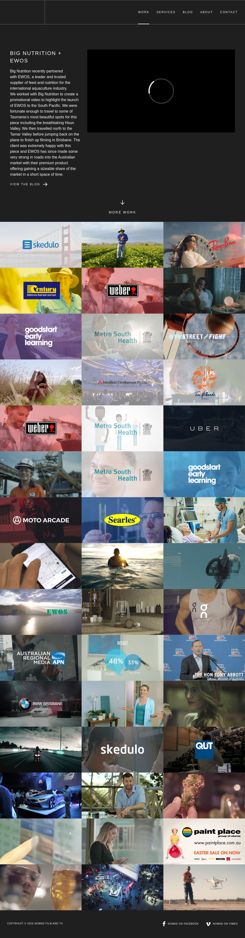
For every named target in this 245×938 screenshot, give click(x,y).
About (206, 12)
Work (143, 12)
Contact (229, 12)
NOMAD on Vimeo (222, 923)
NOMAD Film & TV (22, 12)
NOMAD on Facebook (181, 923)
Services (166, 12)
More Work (122, 211)
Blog (188, 12)
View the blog (25, 184)
